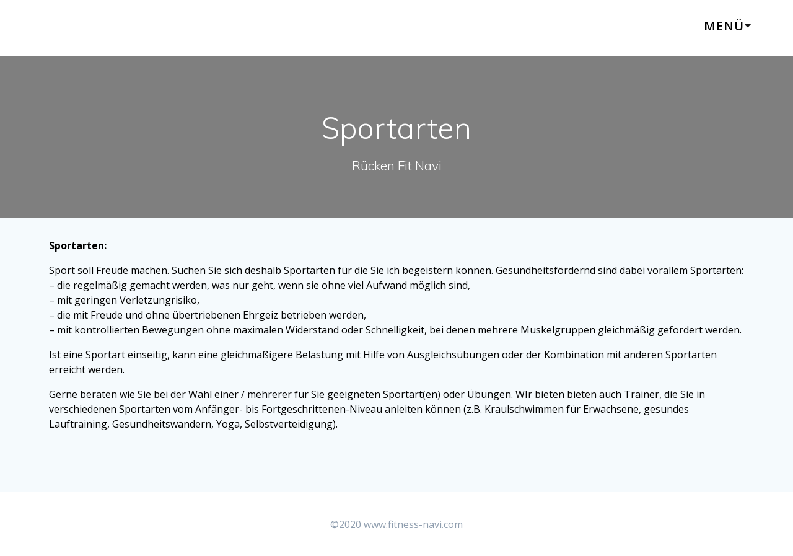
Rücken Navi (100, 28)
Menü (724, 25)
